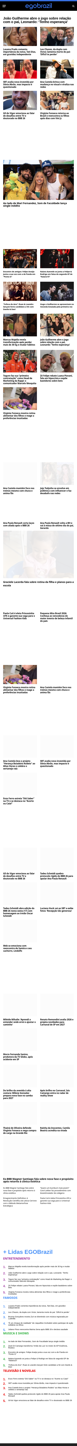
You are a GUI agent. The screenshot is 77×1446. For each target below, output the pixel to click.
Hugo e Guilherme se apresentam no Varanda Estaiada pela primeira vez (57, 305)
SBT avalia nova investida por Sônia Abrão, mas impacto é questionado (18, 84)
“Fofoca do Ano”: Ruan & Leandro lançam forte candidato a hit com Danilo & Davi (18, 307)
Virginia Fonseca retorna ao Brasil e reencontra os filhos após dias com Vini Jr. (54, 116)
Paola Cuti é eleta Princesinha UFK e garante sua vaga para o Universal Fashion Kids (19, 616)
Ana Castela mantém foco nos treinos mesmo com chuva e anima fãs (18, 491)
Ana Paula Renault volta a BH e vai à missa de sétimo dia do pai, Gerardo (57, 525)
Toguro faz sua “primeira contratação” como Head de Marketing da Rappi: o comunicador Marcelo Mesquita (19, 379)
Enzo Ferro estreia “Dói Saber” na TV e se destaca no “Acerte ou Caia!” (18, 801)
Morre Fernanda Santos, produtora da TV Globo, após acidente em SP (18, 1057)
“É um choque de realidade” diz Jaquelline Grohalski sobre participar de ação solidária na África (40, 1324)
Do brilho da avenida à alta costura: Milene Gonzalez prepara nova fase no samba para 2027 (18, 1094)
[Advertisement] (38, 142)
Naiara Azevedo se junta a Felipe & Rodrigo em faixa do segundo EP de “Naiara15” (56, 274)
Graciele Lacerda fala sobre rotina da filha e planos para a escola (38, 583)
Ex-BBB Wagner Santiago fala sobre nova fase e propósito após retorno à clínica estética (38, 1180)
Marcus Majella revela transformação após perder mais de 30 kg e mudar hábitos (19, 342)
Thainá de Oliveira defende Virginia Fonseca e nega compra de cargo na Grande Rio (19, 1130)
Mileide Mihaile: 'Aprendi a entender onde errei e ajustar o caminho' (19, 1022)
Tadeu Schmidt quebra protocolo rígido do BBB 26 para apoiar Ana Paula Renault (56, 876)
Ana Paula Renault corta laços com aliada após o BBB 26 (18, 524)
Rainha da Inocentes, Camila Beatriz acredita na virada (55, 1129)
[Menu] (4, 6)
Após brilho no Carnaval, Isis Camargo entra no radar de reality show (55, 1093)
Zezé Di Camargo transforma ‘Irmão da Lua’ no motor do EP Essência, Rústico (38, 1347)
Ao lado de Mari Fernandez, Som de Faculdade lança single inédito (35, 204)
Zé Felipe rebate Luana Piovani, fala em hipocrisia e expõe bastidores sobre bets (56, 378)
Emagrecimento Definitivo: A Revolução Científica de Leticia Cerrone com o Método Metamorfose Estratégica (20, 1202)
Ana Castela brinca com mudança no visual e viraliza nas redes (57, 84)
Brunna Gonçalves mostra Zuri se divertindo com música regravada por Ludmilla (38, 1317)
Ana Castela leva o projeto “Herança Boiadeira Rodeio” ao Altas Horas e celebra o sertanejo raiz (19, 765)
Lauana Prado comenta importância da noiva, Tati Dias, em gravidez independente (19, 52)
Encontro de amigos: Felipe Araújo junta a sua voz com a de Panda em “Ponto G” (19, 274)
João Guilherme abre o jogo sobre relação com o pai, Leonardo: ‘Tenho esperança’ (37, 20)
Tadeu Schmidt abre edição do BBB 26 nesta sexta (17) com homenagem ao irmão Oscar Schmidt (18, 912)
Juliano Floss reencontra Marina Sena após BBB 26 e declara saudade (38, 1329)
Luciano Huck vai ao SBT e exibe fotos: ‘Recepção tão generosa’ (56, 909)
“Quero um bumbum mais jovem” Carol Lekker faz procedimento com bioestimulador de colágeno (55, 1190)
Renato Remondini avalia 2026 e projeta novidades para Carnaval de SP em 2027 (56, 1022)
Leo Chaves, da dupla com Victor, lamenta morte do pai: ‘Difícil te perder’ (55, 52)
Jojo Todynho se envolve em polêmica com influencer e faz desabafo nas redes (55, 491)
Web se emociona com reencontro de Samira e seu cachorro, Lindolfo (17, 948)
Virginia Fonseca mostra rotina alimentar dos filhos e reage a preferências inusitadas (19, 416)
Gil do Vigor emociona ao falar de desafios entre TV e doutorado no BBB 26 (19, 116)
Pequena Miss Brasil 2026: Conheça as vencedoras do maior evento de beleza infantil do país (56, 617)
